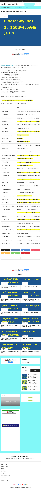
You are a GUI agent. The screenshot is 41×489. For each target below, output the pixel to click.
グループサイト (4, 464)
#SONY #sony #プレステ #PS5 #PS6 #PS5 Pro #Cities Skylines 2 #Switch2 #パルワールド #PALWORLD (20, 1)
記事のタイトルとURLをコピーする (20, 49)
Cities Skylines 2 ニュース (4, 16)
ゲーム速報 (3, 473)
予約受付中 (3, 468)
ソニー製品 (3, 471)
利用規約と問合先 (4, 480)
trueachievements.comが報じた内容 (8, 65)
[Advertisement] (20, 59)
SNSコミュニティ (4, 466)
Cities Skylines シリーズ (5, 475)
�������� (16, 423)
